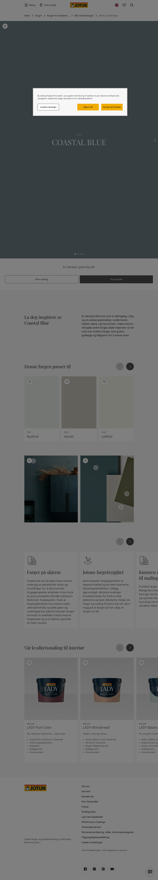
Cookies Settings (48, 107)
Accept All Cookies (112, 107)
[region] (80, 102)
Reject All (88, 107)
